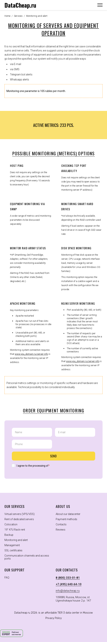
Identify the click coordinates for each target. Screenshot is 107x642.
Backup (8, 534)
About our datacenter (68, 514)
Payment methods (66, 519)
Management (12, 545)
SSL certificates (13, 550)
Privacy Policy (53, 618)
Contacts (61, 524)
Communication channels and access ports (26, 557)
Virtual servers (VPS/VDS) (19, 514)
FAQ (6, 577)
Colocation (10, 524)
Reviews (60, 529)
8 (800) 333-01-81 (68, 577)
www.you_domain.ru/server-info (31, 354)
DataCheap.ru (20, 5)
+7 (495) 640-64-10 (68, 584)
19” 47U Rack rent (14, 529)
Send (53, 456)
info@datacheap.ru (68, 590)
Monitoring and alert (16, 540)
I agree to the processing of (33, 465)
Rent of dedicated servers (19, 519)
